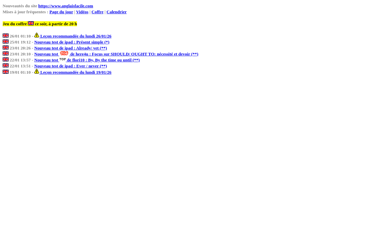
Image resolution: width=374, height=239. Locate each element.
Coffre (98, 11)
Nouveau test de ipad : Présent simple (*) (71, 42)
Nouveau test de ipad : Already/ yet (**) (70, 47)
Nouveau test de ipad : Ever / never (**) (70, 65)
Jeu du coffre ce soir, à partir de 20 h (40, 23)
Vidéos (82, 11)
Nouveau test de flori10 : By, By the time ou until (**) (87, 59)
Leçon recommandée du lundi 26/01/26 (73, 36)
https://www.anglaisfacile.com (65, 5)
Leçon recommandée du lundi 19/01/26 (73, 72)
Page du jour (61, 11)
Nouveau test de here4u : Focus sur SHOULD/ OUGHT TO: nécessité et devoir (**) (116, 53)
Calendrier (117, 11)
